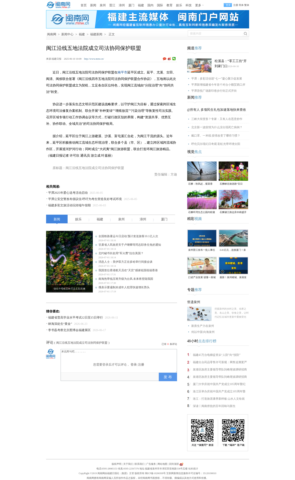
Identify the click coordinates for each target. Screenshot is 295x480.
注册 (235, 5)
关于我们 (128, 464)
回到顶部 (174, 464)
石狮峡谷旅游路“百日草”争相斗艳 (231, 184)
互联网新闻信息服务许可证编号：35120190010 (191, 473)
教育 (169, 5)
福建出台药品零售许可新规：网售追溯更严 (220, 362)
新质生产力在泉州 (202, 325)
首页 (84, 5)
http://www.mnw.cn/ (94, 58)
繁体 (246, 5)
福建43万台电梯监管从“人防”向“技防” (217, 354)
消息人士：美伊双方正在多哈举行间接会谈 (125, 261)
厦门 (131, 5)
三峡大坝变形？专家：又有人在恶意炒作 (216, 119)
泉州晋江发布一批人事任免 (201, 250)
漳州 (122, 5)
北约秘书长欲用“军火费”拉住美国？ (121, 253)
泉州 (103, 5)
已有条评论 (169, 344)
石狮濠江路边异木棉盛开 (233, 212)
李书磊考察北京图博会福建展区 (69, 330)
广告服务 (151, 464)
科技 (189, 5)
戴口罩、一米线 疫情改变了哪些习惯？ (215, 135)
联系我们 (139, 464)
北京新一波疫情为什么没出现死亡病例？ (216, 127)
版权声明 (116, 464)
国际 (160, 5)
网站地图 (162, 464)
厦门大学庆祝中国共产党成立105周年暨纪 (219, 384)
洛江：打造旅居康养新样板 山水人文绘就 (219, 398)
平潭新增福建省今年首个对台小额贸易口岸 (218, 84)
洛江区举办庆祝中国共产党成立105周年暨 (219, 391)
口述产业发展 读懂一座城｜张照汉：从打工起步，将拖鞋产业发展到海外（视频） (202, 277)
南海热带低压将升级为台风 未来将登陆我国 (125, 278)
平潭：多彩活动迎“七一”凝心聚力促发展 (216, 78)
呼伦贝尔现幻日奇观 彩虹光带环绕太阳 (215, 143)
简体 (241, 5)
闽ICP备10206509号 (155, 473)
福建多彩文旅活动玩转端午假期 (69, 205)
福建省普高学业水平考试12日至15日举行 (75, 317)
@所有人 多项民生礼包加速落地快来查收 (216, 109)
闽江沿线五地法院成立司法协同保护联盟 (81, 342)
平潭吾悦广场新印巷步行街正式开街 (214, 90)
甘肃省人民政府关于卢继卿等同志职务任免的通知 (129, 244)
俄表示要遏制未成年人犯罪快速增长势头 (124, 287)
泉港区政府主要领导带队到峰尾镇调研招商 (220, 369)
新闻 (93, 5)
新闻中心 (67, 34)
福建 (141, 5)
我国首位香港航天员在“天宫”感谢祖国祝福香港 (128, 270)
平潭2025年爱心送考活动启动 (68, 192)
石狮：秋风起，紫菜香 (200, 183)
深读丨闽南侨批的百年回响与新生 (214, 406)
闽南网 (51, 34)
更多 (198, 5)
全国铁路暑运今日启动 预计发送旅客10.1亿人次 (128, 236)
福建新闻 (96, 34)
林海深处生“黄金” (60, 323)
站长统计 (193, 468)
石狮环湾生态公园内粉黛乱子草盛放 (201, 212)
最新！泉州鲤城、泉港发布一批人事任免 (233, 277)
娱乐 (179, 5)
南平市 (122, 72)
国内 (150, 5)
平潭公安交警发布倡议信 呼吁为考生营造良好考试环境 (85, 199)
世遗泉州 (193, 302)
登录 (134, 364)
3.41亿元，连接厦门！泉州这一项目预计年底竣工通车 (233, 250)
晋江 (112, 5)
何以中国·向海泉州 (203, 332)
